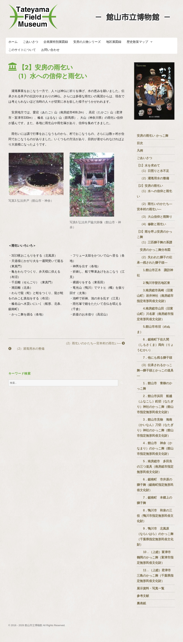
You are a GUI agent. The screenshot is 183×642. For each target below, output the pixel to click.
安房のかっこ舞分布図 (153, 249)
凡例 (140, 150)
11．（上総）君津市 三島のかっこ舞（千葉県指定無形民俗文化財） (155, 576)
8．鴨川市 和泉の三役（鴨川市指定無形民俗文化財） (155, 516)
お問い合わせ (50, 50)
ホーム (13, 42)
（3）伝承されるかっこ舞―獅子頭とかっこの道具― (155, 370)
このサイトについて (22, 50)
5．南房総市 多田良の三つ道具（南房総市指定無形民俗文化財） (155, 467)
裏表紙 (141, 603)
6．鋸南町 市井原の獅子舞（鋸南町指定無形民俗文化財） (155, 485)
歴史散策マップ (137, 42)
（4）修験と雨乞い (151, 224)
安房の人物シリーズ (87, 42)
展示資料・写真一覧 (150, 588)
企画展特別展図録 (56, 42)
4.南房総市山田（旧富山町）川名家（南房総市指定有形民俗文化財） (155, 314)
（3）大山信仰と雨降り (154, 216)
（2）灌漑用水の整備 (26, 348)
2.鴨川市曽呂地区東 (153, 282)
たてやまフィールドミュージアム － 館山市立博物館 (33, 17)
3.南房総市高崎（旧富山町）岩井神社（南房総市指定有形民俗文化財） (155, 296)
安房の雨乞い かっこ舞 (152, 135)
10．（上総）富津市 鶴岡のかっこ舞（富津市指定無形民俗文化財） (155, 557)
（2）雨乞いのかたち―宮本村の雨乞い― (93, 343)
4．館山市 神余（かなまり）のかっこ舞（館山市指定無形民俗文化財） (155, 448)
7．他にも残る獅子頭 (154, 357)
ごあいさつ (30, 42)
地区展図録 (113, 42)
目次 (140, 143)
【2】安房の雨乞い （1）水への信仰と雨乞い (154, 191)
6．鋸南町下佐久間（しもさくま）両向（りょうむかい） (155, 345)
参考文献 (143, 595)
